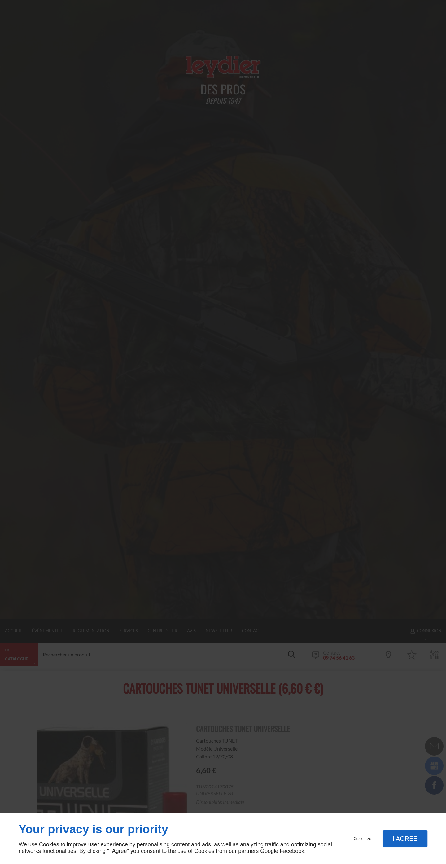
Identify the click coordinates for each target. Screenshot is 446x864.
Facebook (292, 851)
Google (269, 851)
